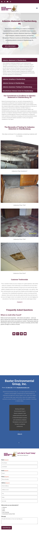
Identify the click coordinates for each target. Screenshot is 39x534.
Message (3, 516)
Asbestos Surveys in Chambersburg (13, 83)
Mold (4, 510)
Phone (5, 476)
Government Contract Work (9, 513)
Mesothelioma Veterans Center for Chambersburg (18, 91)
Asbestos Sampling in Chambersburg (14, 79)
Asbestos (5, 507)
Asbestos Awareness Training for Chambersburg (17, 87)
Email (4, 470)
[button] (37, 8)
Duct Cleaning (6, 512)
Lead (4, 509)
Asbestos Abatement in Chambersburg (14, 60)
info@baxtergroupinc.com (23, 387)
